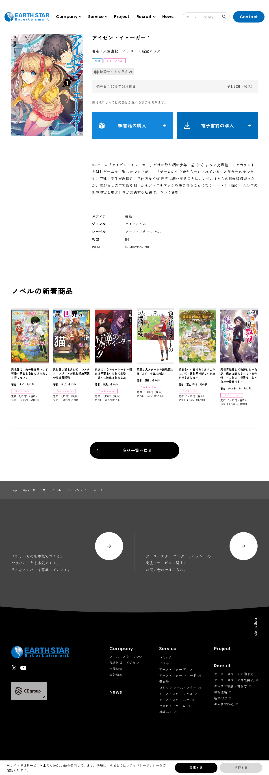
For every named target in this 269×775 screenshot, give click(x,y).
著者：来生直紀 (105, 51)
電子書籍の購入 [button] (217, 125)
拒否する (240, 767)
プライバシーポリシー (142, 765)
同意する (196, 767)
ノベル (56, 490)
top (14, 490)
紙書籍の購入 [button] (132, 125)
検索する (226, 17)
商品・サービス (34, 490)
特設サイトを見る (111, 72)
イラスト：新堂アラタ (142, 51)
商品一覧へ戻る (124, 450)
